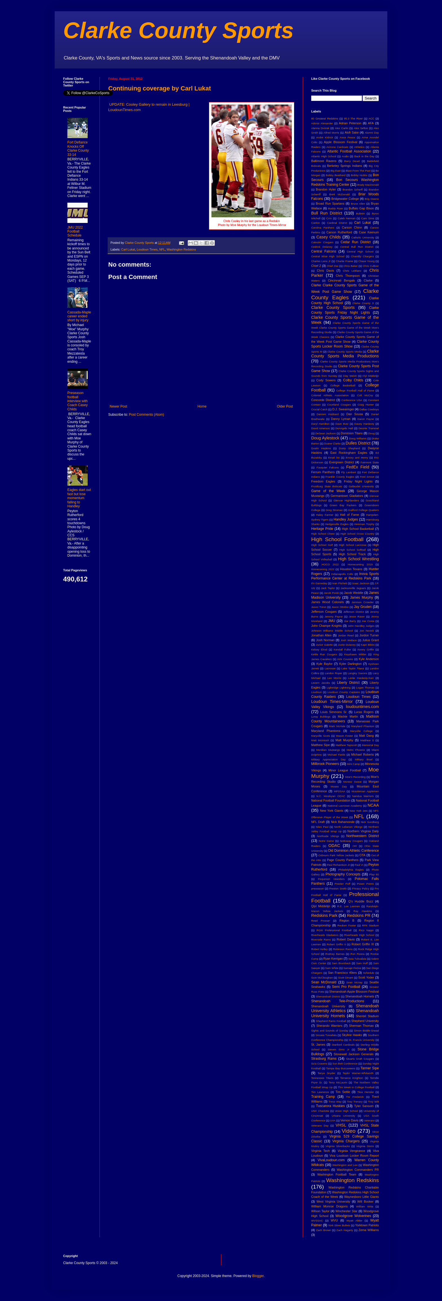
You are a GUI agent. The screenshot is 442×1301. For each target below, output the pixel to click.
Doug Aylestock (325, 438)
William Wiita (364, 1206)
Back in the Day (364, 156)
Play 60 (374, 874)
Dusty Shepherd (349, 448)
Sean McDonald (323, 982)
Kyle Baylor (325, 663)
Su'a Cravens (319, 1063)
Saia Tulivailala (357, 958)
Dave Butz (341, 423)
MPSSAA (339, 791)
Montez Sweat (352, 781)
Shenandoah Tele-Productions (337, 1001)
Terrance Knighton (351, 1077)
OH (355, 846)
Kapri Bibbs (368, 644)
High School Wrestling (358, 559)
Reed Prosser (320, 920)
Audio (345, 156)
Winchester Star (346, 1211)
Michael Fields (336, 754)
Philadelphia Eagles (351, 869)
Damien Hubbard (328, 414)
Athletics (359, 147)
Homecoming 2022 (322, 569)
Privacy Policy (360, 888)
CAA (329, 218)
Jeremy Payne (333, 616)
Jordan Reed (346, 635)
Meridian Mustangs (328, 749)
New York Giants (331, 810)
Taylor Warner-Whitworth (358, 1073)
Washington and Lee (344, 1165)
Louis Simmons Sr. (333, 712)
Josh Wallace (349, 640)
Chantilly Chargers (362, 256)
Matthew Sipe (320, 745)
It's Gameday (319, 583)
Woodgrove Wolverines (353, 1216)
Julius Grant (370, 640)
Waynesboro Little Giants (361, 1196)
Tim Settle (342, 1092)
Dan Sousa (354, 414)
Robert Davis (346, 939)
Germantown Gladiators (347, 495)
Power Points (365, 883)
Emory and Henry (357, 457)
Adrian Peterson (350, 123)
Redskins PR (358, 915)
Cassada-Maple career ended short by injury (79, 316)
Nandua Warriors (363, 796)
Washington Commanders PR (358, 1169)
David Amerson (320, 428)
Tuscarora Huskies (330, 1106)
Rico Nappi (366, 930)
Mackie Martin (348, 716)
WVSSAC (317, 1220)
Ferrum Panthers (323, 472)
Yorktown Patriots (367, 1225)
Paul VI (359, 864)
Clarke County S (363, 303)
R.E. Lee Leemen (348, 906)
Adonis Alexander (322, 123)
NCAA (373, 805)
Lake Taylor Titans (352, 668)
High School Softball (352, 549)
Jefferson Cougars (324, 611)
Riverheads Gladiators (325, 935)
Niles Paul (322, 826)
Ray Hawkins (362, 911)
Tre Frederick (355, 1096)
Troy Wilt (373, 1101)
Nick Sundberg (370, 822)
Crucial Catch (319, 409)
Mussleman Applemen (365, 791)
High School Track (352, 554)
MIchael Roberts (362, 754)
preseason (317, 888)
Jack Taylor (328, 588)
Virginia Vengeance (351, 1150)
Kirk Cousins (345, 659)
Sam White (332, 968)
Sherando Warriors (329, 1025)
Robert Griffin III (363, 944)
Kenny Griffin (365, 649)
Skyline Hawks (352, 1035)
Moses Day (339, 786)
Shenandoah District (328, 996)
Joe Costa (368, 621)
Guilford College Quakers (363, 510)
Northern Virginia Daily (363, 831)
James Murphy (361, 597)
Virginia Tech (320, 1150)
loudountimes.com (362, 706)
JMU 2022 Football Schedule (75, 231)
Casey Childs (328, 237)
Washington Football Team (336, 1174)
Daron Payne (365, 419)
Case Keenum (369, 232)
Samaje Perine (352, 968)
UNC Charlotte (320, 1110)
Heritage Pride (322, 529)
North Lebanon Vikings (348, 826)
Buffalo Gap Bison (361, 208)
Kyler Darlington (350, 663)
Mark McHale (337, 726)
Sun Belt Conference (344, 1063)
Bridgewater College (345, 198)
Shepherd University (365, 1021)
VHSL (341, 1125)
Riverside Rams (321, 939)
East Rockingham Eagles (348, 452)
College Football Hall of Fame (355, 390)
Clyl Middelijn (371, 375)
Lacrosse (330, 668)
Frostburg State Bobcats (326, 486)
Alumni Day (372, 132)
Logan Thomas (365, 687)
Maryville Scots (320, 735)
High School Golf (322, 544)
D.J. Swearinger (343, 409)
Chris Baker (351, 265)
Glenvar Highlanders (346, 500)
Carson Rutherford (339, 232)
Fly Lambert (348, 472)
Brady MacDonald (368, 184)
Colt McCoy (365, 395)
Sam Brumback (341, 963)
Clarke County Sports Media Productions (345, 354)
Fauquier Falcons (328, 467)
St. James (318, 1044)
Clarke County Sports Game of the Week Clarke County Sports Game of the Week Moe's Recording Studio (345, 327)
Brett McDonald (339, 194)
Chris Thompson (348, 275)
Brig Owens (372, 198)
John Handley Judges (361, 625)
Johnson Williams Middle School (332, 630)
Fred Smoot (367, 476)
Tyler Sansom (364, 1106)
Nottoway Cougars (351, 840)
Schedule (368, 972)
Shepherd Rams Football (331, 1021)
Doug (371, 433)
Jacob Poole (331, 592)
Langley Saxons (357, 673)
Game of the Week (328, 491)
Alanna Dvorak (320, 128)
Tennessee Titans (322, 1077)
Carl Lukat (128, 249)
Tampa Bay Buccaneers (340, 1068)
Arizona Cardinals (337, 147)
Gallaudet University (361, 486)
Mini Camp (353, 763)
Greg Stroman (334, 510)
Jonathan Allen (321, 635)
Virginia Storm (365, 1146)
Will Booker (365, 1201)
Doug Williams (357, 438)
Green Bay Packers (343, 505)
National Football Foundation (330, 800)
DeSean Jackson (325, 433)
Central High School (360, 251)
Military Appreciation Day (328, 759)
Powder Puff (342, 883)
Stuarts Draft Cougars (360, 1058)
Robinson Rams (343, 949)
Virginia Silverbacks (338, 1146)
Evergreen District (341, 462)
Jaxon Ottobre (340, 607)
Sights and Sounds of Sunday (329, 1030)
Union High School (346, 1110)
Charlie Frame (344, 261)
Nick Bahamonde (343, 822)
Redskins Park (324, 915)
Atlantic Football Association (349, 151)
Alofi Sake (352, 132)
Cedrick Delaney (322, 246)
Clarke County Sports (178, 30)
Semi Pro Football (346, 987)
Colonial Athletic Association (330, 395)
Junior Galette (324, 644)
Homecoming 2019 (360, 564)
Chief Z (316, 265)
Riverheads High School (359, 935)
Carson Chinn (352, 227)
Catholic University (362, 237)
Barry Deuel (352, 161)
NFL (162, 249)
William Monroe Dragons (329, 1206)
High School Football (337, 539)
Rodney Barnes (334, 953)
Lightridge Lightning (339, 687)
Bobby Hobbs (359, 175)
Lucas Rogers (364, 712)
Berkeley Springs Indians (344, 165)
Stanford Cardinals (343, 1044)
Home (202, 406)
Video (348, 1131)
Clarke (368, 280)
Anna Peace (347, 137)
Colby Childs (353, 380)
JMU (331, 621)
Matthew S (367, 740)
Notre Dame (326, 840)
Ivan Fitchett (339, 583)
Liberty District (348, 683)
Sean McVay (354, 982)
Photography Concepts (343, 874)
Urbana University (343, 1115)
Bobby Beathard (336, 175)
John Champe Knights (326, 625)
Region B (346, 920)
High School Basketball (358, 528)
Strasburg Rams (324, 1059)
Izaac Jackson (360, 583)
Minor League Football (344, 770)
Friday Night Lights (358, 481)
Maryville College (361, 731)
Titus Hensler (365, 1092)
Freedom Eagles (323, 481)
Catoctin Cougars (322, 242)
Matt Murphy (344, 740)
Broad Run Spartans (330, 203)
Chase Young (366, 261)
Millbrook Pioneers (325, 764)
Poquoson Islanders (331, 878)
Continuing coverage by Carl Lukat (159, 88)
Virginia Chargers (346, 1141)
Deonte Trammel (369, 428)
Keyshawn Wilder (355, 654)
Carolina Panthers (322, 227)
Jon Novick (367, 630)
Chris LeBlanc (352, 270)
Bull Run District (326, 213)
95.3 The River (353, 118)
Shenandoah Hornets (359, 996)
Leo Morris (334, 678)
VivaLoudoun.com (331, 1160)
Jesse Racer (357, 616)
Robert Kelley (319, 949)
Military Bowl (363, 759)
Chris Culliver (371, 265)
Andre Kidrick (324, 137)
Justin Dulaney (347, 644)
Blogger (258, 1276)
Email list (334, 457)
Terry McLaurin (338, 1082)
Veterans (369, 1120)
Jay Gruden (363, 607)
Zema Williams (369, 1230)
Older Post (285, 406)
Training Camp (323, 1097)
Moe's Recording (355, 776)
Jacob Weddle (353, 592)
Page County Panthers (343, 860)
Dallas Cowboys (369, 409)
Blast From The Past (358, 170)
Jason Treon (318, 607)
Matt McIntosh (320, 740)
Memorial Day (370, 745)
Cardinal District (337, 222)
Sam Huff (362, 963)
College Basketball (342, 385)
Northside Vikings (328, 836)
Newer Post (118, 406)
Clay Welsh (350, 375)
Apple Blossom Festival (340, 142)
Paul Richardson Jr (338, 864)
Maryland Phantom (362, 726)
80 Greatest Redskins (324, 118)
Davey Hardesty (364, 423)
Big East (335, 170)
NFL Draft (318, 822)
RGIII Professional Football (334, 930)
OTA (362, 855)
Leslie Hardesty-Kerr (361, 678)
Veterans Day (320, 1125)
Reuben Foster (346, 925)
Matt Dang (366, 735)
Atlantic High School (323, 156)
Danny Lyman (340, 419)
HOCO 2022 (330, 564)
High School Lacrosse (352, 544)
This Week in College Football (356, 1087)
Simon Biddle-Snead (366, 1030)
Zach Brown (323, 1230)
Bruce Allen (358, 203)
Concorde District (323, 400)
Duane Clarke (332, 443)
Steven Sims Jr (339, 1049)
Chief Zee (333, 265)
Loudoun (316, 692)
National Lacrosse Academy (345, 805)
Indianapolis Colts (342, 574)
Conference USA (351, 400)
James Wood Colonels (327, 602)
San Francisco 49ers (342, 972)
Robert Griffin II (336, 944)
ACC (371, 118)
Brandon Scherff (352, 189)
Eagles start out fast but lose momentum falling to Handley (79, 498)
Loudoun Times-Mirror (332, 701)
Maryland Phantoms (325, 731)
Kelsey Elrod (319, 649)
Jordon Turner (369, 635)
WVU (334, 1220)
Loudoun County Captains (344, 692)
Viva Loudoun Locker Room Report (354, 1155)
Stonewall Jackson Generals (353, 1054)
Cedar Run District (356, 242)
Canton (315, 222)
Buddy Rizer (335, 208)
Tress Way (335, 1101)
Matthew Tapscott (346, 745)
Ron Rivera (357, 953)
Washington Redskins (181, 249)
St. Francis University (362, 1039)
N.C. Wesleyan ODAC (330, 796)
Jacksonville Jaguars (353, 588)
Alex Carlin (341, 128)
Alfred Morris (331, 132)
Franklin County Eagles (340, 476)
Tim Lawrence (320, 1092)
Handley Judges (346, 519)
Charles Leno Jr (321, 261)
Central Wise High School (327, 256)
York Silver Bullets (339, 1225)
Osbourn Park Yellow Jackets (336, 855)
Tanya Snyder (326, 1073)
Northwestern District (362, 836)
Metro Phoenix (356, 749)
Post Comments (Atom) (146, 415)
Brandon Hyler (326, 189)
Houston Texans (351, 569)
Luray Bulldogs (320, 716)
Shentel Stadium (367, 1016)
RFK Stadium (370, 925)
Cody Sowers (325, 380)
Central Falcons (323, 251)
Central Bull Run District (356, 246)
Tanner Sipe (370, 1068)
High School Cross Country (357, 533)
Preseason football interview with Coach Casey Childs (77, 401)
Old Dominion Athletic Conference (353, 851)
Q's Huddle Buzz (360, 901)
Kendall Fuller (342, 649)
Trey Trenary (355, 1101)
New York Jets (359, 810)
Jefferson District (353, 611)
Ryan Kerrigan (333, 958)
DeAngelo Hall (344, 428)
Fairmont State (370, 462)
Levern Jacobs (320, 682)
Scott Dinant (345, 977)
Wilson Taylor (320, 1211)
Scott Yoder (366, 977)
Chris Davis (325, 270)
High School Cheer (323, 533)
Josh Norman (325, 640)
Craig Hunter (365, 404)
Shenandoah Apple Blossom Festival (354, 991)
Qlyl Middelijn (320, 906)
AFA (371, 123)
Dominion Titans (352, 433)
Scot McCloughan (322, 977)
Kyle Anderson (369, 659)
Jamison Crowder (363, 602)
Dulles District (358, 443)
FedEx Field (357, 467)
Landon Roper (333, 673)
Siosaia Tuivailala (326, 1035)
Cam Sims (367, 218)
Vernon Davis (350, 1120)
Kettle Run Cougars (324, 654)
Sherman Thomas (361, 1025)
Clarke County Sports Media (345, 351)
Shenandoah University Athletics (345, 1008)
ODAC (334, 845)
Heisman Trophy (364, 524)
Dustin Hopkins (321, 448)
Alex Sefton (361, 128)
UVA (332, 1120)
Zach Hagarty (345, 1230)
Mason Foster (344, 735)
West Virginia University (333, 1201)
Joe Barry (350, 621)
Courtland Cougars (339, 404)
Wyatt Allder (354, 1220)
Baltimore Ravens (324, 161)
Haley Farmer (324, 514)
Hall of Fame (349, 514)
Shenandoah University (328, 1006)
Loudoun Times (147, 249)
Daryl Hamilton (320, 423)
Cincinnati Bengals (341, 280)
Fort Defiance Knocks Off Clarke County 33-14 (78, 148)
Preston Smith (337, 888)
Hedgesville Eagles (337, 524)
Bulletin (360, 213)
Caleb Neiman (346, 218)
